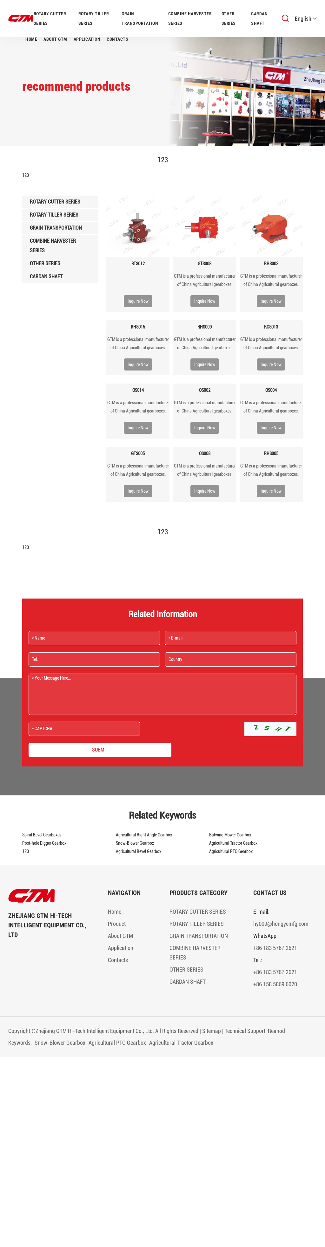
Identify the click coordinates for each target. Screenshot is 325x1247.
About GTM (55, 39)
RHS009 (204, 326)
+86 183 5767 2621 (275, 948)
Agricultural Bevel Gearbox (138, 851)
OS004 (271, 390)
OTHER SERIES (229, 18)
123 (25, 851)
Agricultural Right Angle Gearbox (144, 834)
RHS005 (271, 453)
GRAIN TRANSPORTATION (140, 18)
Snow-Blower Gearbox (135, 843)
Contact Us (270, 893)
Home (31, 39)
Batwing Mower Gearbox (230, 834)
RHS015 (138, 326)
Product (117, 923)
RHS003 (271, 263)
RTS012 (138, 263)
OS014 (138, 390)
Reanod (276, 1031)
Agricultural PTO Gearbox (231, 851)
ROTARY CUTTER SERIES (50, 18)
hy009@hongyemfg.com (280, 923)
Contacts (117, 39)
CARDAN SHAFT (259, 18)
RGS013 (271, 326)
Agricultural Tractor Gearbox (233, 843)
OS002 (204, 390)
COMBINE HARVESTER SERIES (190, 18)
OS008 (204, 453)
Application (87, 39)
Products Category (198, 893)
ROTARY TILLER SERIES (93, 18)
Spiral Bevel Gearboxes (41, 834)
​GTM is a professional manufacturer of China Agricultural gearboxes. (204, 280)
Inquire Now (138, 301)
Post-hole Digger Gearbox (44, 843)
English (306, 18)
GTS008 (204, 263)
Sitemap (211, 1031)
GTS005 (138, 453)
